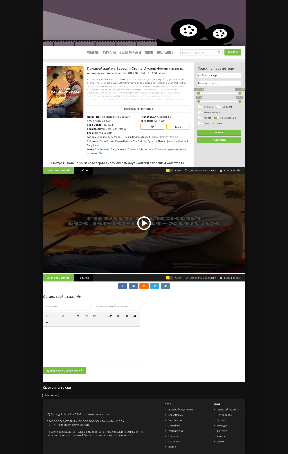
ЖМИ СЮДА (116, 421)
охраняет (120, 79)
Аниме (149, 52)
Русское (221, 420)
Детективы (146, 149)
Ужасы (221, 436)
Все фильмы (102, 149)
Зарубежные (118, 149)
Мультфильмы (130, 52)
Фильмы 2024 (94, 153)
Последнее (165, 52)
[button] (47, 316)
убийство (117, 96)
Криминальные (177, 149)
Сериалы (109, 52)
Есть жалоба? (230, 170)
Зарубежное (175, 420)
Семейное (174, 425)
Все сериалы (224, 415)
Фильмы (93, 52)
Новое (172, 446)
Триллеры (174, 441)
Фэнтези (222, 431)
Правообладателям (180, 409)
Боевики (133, 149)
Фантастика (175, 431)
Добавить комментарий (64, 370)
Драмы (221, 441)
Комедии (160, 149)
